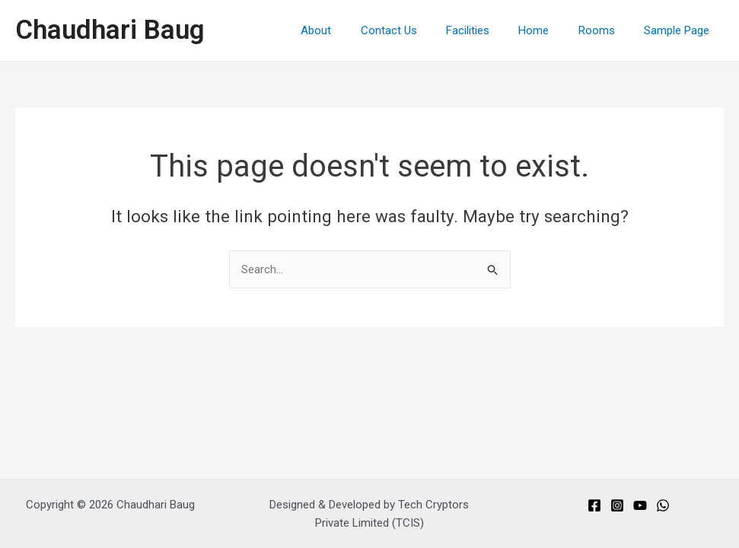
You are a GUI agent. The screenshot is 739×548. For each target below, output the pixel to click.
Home (549, 30)
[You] (640, 505)
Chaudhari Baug (110, 30)
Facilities (489, 30)
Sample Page (679, 30)
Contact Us (417, 30)
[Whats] (663, 505)
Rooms (606, 30)
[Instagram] (617, 505)
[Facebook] (594, 505)
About (351, 30)
